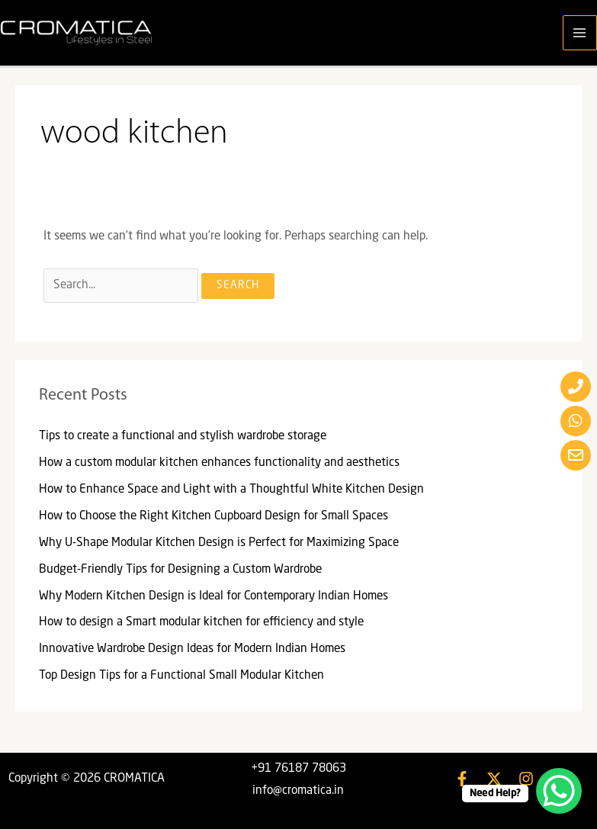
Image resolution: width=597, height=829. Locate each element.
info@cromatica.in (298, 791)
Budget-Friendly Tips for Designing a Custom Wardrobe (180, 570)
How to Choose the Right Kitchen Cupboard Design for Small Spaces (213, 516)
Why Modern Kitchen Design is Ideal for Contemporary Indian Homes (213, 596)
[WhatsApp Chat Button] (559, 791)
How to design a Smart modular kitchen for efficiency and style (201, 622)
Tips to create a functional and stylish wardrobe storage (182, 436)
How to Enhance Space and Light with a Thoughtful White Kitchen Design (231, 490)
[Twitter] (494, 778)
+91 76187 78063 (298, 769)
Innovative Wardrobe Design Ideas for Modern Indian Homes (192, 649)
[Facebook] (462, 778)
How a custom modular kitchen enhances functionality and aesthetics (219, 463)
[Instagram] (526, 778)
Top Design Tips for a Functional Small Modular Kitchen (181, 676)
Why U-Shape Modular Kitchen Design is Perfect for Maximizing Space (219, 543)
